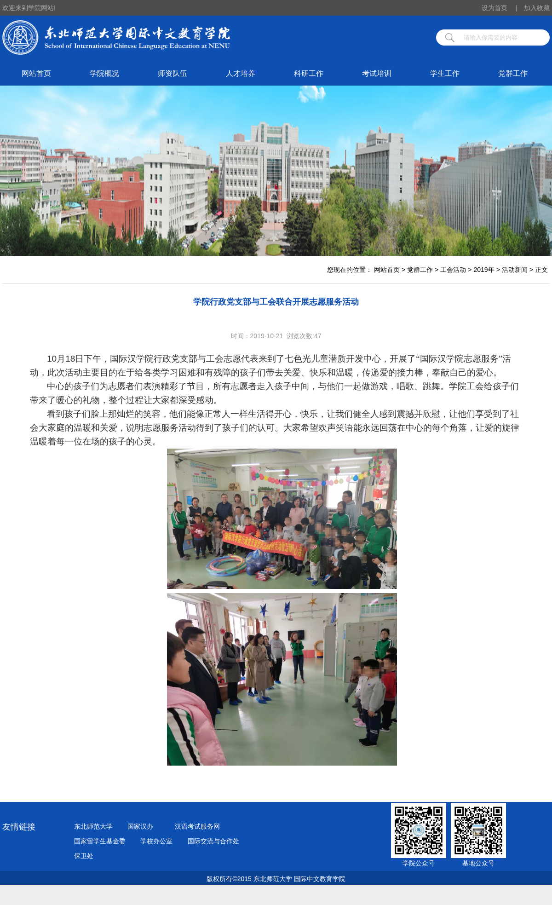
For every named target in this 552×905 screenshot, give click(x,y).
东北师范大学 (93, 826)
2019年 (483, 269)
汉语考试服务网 (197, 826)
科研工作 (308, 73)
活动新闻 (515, 269)
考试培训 (376, 73)
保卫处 (83, 855)
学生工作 (445, 73)
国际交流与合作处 (213, 841)
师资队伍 (172, 73)
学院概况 (104, 73)
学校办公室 (156, 841)
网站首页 (36, 73)
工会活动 (453, 269)
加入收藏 (537, 8)
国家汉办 (140, 826)
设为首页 (500, 8)
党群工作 (513, 73)
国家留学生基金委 (100, 841)
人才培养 (240, 73)
